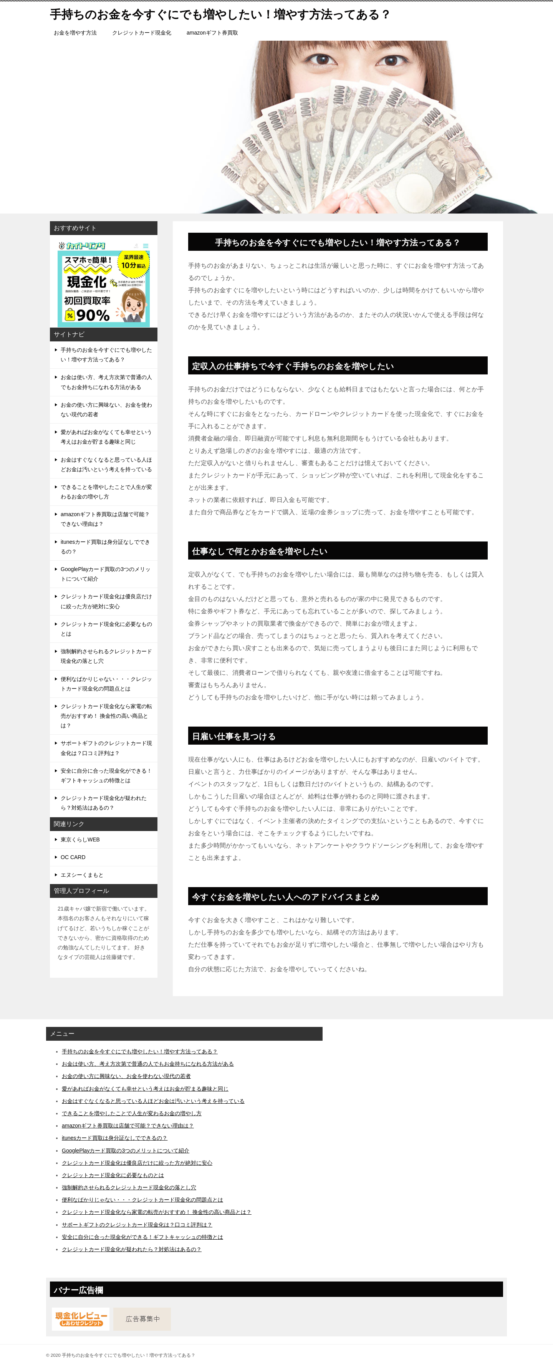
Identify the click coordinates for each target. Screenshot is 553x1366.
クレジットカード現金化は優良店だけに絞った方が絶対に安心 (106, 601)
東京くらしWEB (80, 839)
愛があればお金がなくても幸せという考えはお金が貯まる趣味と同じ (106, 437)
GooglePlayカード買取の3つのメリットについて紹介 (106, 574)
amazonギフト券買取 (212, 33)
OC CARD (73, 857)
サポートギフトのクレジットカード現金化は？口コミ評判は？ (106, 748)
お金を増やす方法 (75, 33)
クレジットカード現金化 (141, 33)
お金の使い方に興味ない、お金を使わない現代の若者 (106, 409)
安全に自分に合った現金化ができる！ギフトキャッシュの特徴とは (106, 775)
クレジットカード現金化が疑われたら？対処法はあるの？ (104, 803)
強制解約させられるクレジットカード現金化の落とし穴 (106, 656)
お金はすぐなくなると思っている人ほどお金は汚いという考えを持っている (106, 464)
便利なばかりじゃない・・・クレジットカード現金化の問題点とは (106, 684)
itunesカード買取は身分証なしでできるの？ (105, 547)
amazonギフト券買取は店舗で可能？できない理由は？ (105, 519)
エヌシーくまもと (82, 875)
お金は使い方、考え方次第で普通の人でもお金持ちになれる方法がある (106, 382)
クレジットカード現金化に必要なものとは (106, 629)
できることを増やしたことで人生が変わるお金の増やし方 (106, 492)
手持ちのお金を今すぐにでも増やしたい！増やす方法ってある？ (106, 355)
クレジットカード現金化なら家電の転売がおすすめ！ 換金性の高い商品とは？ (106, 716)
